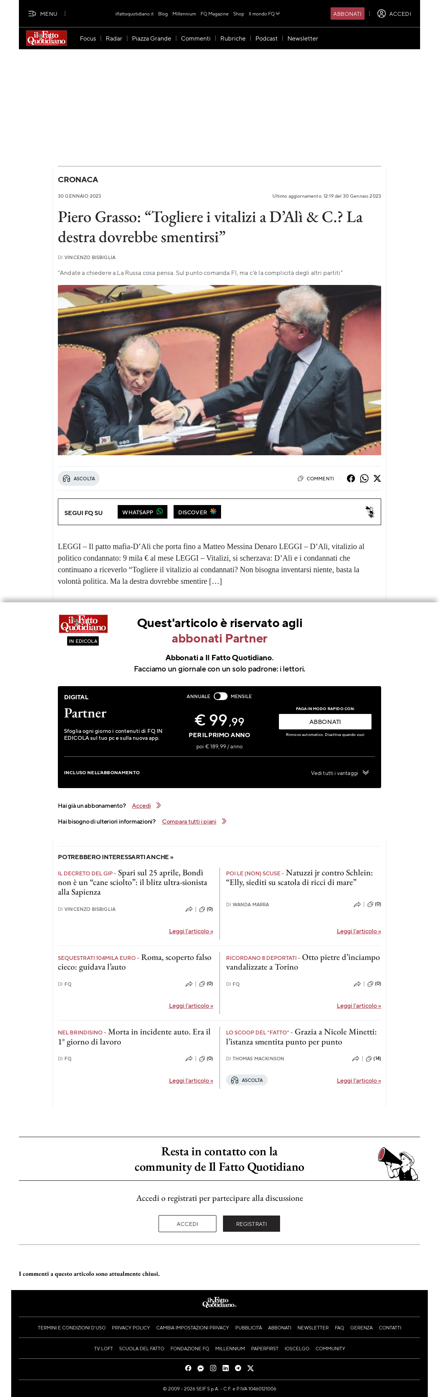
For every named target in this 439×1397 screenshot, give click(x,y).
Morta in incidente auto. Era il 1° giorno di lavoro (134, 1036)
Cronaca (78, 179)
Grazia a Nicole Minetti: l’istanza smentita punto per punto (301, 1036)
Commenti (315, 478)
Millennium (184, 13)
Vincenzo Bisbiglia (86, 257)
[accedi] (394, 13)
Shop (238, 13)
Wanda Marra (247, 904)
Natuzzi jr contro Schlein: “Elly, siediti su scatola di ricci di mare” (299, 877)
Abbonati (347, 13)
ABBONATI (325, 721)
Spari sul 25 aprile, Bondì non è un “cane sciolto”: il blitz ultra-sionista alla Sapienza (132, 882)
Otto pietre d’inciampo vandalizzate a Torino (303, 961)
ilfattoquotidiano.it (134, 13)
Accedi (188, 1223)
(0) (206, 909)
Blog (163, 13)
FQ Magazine (215, 13)
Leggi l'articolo (191, 931)
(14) (373, 1059)
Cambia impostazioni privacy (192, 1327)
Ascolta (78, 478)
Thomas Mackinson (255, 1058)
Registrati (251, 1223)
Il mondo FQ (265, 13)
